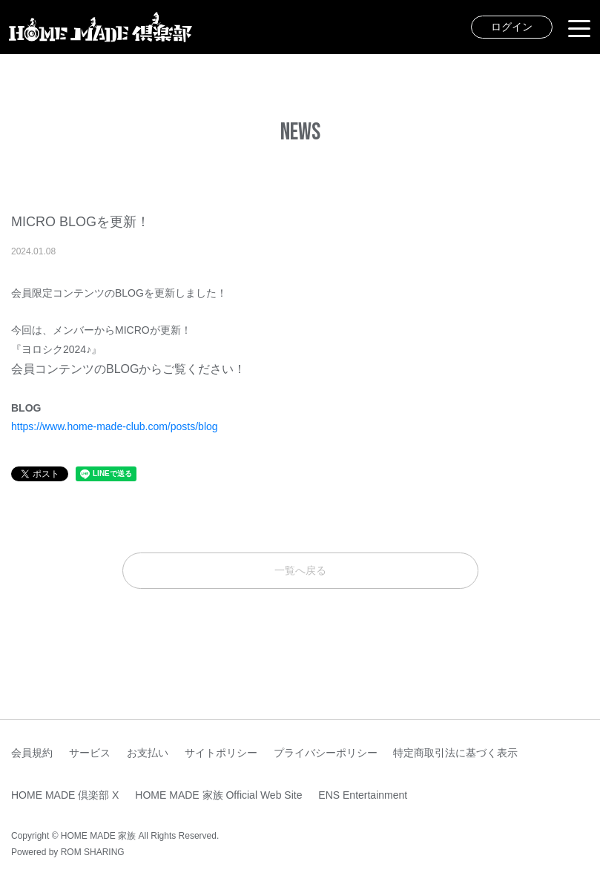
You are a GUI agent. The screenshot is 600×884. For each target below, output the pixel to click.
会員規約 (32, 753)
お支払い (147, 753)
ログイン (512, 27)
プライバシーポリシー (326, 753)
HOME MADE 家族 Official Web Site (218, 795)
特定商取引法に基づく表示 (455, 753)
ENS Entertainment (362, 795)
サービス (90, 753)
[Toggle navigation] (579, 27)
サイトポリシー (221, 753)
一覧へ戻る (300, 570)
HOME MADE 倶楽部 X (65, 795)
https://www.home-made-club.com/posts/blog (114, 426)
